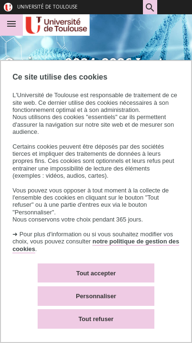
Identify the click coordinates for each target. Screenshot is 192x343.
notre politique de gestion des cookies (95, 245)
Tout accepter (96, 273)
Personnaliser (96, 296)
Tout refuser (96, 319)
